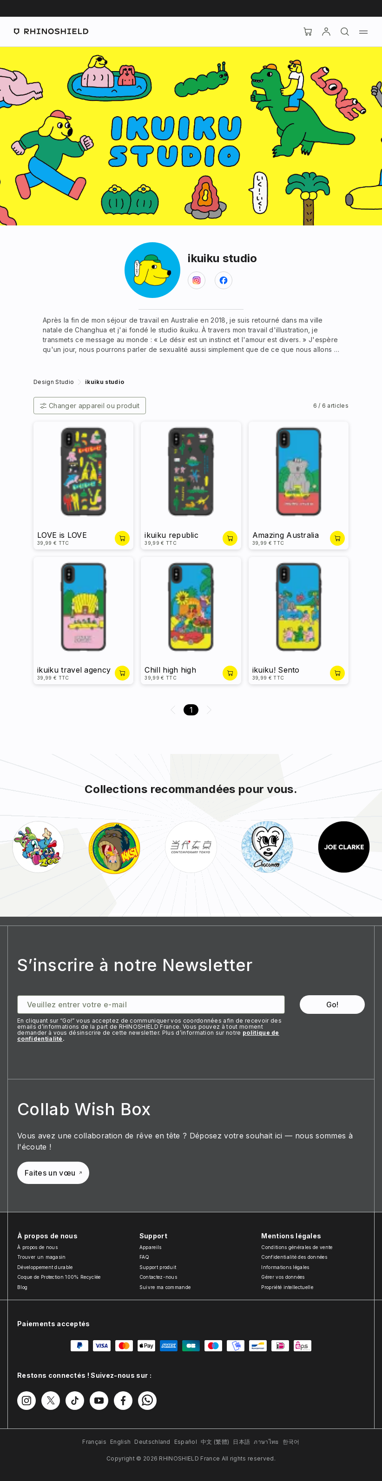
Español (185, 1441)
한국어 (291, 1441)
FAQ (144, 1257)
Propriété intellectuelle (287, 1287)
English (120, 1441)
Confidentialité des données (294, 1257)
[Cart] (307, 31)
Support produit (158, 1267)
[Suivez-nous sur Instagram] (26, 1400)
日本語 (241, 1441)
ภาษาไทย (266, 1441)
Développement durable (45, 1267)
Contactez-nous (158, 1277)
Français (94, 1441)
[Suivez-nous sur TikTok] (75, 1400)
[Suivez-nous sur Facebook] (123, 1400)
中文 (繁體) (215, 1441)
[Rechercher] (344, 31)
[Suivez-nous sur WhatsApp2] (147, 1400)
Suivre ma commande (165, 1287)
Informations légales (285, 1267)
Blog (22, 1287)
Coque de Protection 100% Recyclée (59, 1277)
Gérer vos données (282, 1277)
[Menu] (363, 31)
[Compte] (326, 31)
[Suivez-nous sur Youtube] (99, 1400)
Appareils (150, 1247)
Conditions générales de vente (296, 1247)
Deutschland (152, 1441)
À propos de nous (37, 1247)
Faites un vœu (53, 1172)
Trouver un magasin (41, 1257)
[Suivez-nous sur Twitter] (50, 1400)
